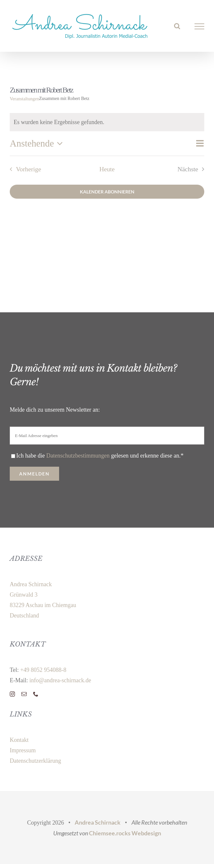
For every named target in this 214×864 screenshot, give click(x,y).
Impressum (23, 750)
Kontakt (19, 740)
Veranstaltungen (24, 98)
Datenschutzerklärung (35, 761)
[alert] (107, 122)
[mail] (24, 694)
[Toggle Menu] (199, 26)
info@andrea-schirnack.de (60, 680)
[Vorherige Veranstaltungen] (23, 169)
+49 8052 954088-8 (43, 670)
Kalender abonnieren (107, 191)
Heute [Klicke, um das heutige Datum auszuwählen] (107, 169)
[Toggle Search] (177, 26)
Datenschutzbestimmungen (77, 455)
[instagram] (12, 694)
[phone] (35, 694)
